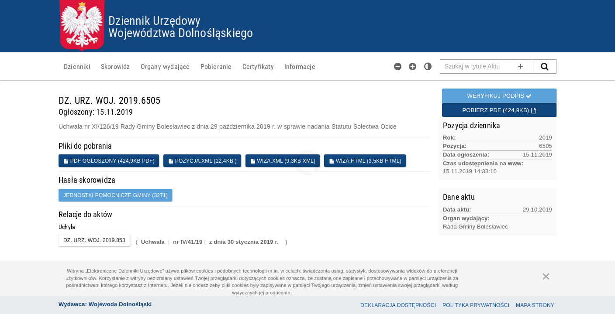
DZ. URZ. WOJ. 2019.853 (94, 240)
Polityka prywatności (475, 305)
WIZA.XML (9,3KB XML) (282, 161)
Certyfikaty (258, 66)
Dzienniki (77, 66)
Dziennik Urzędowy (154, 20)
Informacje (299, 66)
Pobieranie (216, 66)
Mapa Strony (535, 305)
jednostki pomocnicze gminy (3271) (115, 195)
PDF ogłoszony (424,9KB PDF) (109, 161)
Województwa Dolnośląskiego (180, 32)
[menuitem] (77, 66)
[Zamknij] (546, 276)
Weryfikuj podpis (499, 95)
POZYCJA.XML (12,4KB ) (202, 161)
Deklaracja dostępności (398, 305)
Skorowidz (115, 66)
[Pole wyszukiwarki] (487, 66)
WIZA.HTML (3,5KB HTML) (365, 161)
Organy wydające (165, 66)
